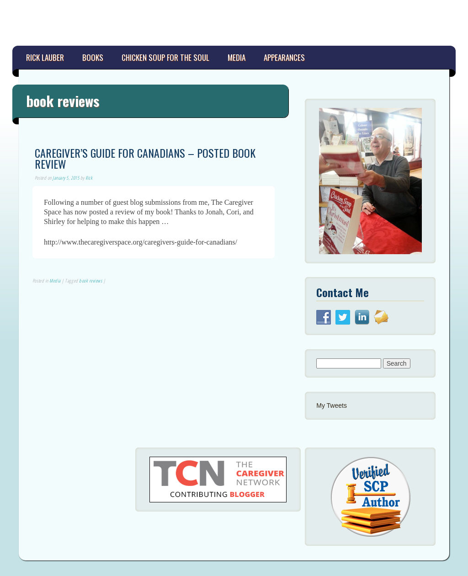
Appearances (284, 57)
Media (236, 57)
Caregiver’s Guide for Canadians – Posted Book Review (145, 158)
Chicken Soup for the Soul (165, 57)
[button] (370, 181)
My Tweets (331, 405)
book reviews (90, 280)
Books (92, 57)
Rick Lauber (45, 57)
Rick (88, 178)
